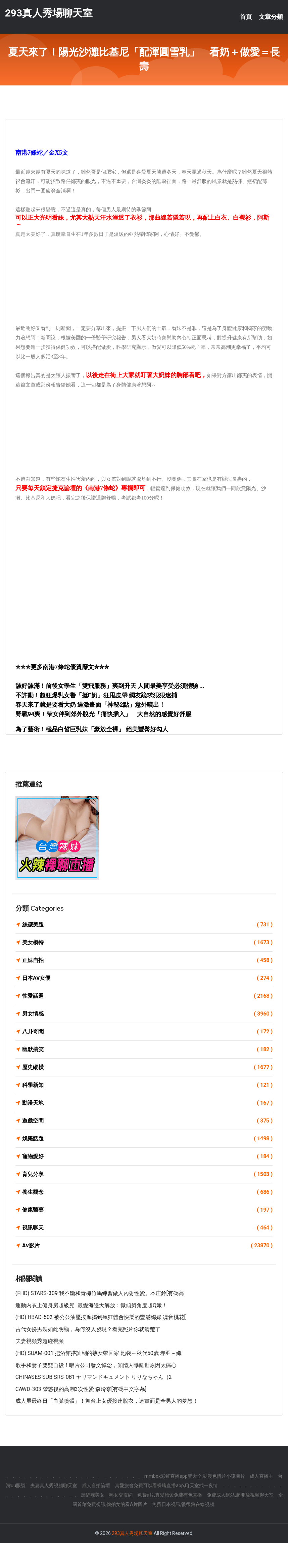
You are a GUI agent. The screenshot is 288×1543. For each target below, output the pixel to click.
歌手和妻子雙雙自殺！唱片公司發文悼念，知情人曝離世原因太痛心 (96, 1365)
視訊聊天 (147, 1228)
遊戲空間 (147, 1121)
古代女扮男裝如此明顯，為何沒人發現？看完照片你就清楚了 (87, 1329)
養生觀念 (147, 1192)
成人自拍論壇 (96, 1485)
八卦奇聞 (147, 1031)
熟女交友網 (121, 1495)
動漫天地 (147, 1103)
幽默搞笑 (147, 1049)
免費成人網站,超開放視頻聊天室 (240, 1495)
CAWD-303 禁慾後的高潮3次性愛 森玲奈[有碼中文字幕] (80, 1389)
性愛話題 (147, 996)
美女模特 (147, 942)
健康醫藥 (147, 1210)
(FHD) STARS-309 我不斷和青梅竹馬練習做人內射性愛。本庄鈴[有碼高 (99, 1293)
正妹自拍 (147, 960)
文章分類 (271, 16)
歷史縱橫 (147, 1067)
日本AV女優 (147, 978)
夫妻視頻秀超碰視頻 (39, 1341)
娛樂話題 (147, 1138)
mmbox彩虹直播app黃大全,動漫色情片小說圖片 (194, 1476)
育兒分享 (147, 1174)
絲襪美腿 (147, 924)
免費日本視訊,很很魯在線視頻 (183, 1504)
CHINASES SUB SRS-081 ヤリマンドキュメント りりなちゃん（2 (93, 1377)
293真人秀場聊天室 (49, 13)
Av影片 (147, 1245)
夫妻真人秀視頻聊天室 (53, 1485)
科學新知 (147, 1085)
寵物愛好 (147, 1156)
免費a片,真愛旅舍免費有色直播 (169, 1495)
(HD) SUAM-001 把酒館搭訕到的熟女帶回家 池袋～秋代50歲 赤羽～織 (98, 1353)
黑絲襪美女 (92, 1495)
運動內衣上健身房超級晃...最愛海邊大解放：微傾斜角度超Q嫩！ (91, 1305)
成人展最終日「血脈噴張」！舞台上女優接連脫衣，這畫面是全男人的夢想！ (106, 1401)
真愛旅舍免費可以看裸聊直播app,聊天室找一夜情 (166, 1485)
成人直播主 (261, 1476)
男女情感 (147, 1014)
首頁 (246, 16)
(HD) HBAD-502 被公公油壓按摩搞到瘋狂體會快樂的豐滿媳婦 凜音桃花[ (100, 1317)
